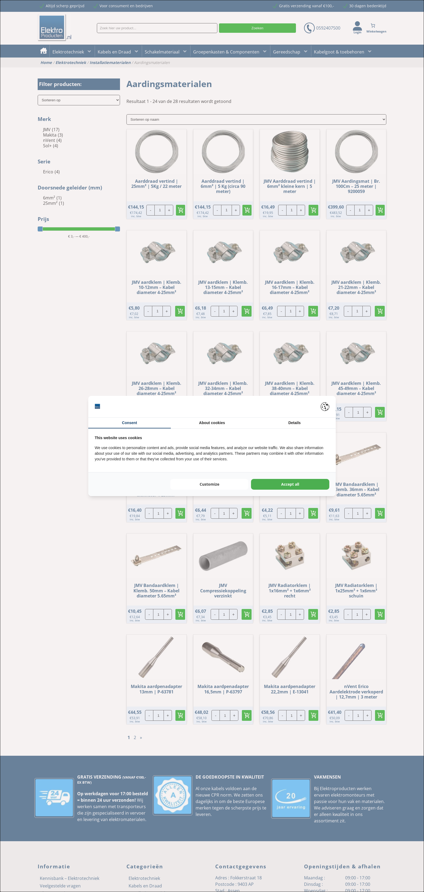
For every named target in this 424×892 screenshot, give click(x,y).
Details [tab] (294, 423)
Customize (209, 484)
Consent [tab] (129, 423)
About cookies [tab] (212, 423)
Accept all (290, 484)
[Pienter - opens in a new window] (325, 406)
